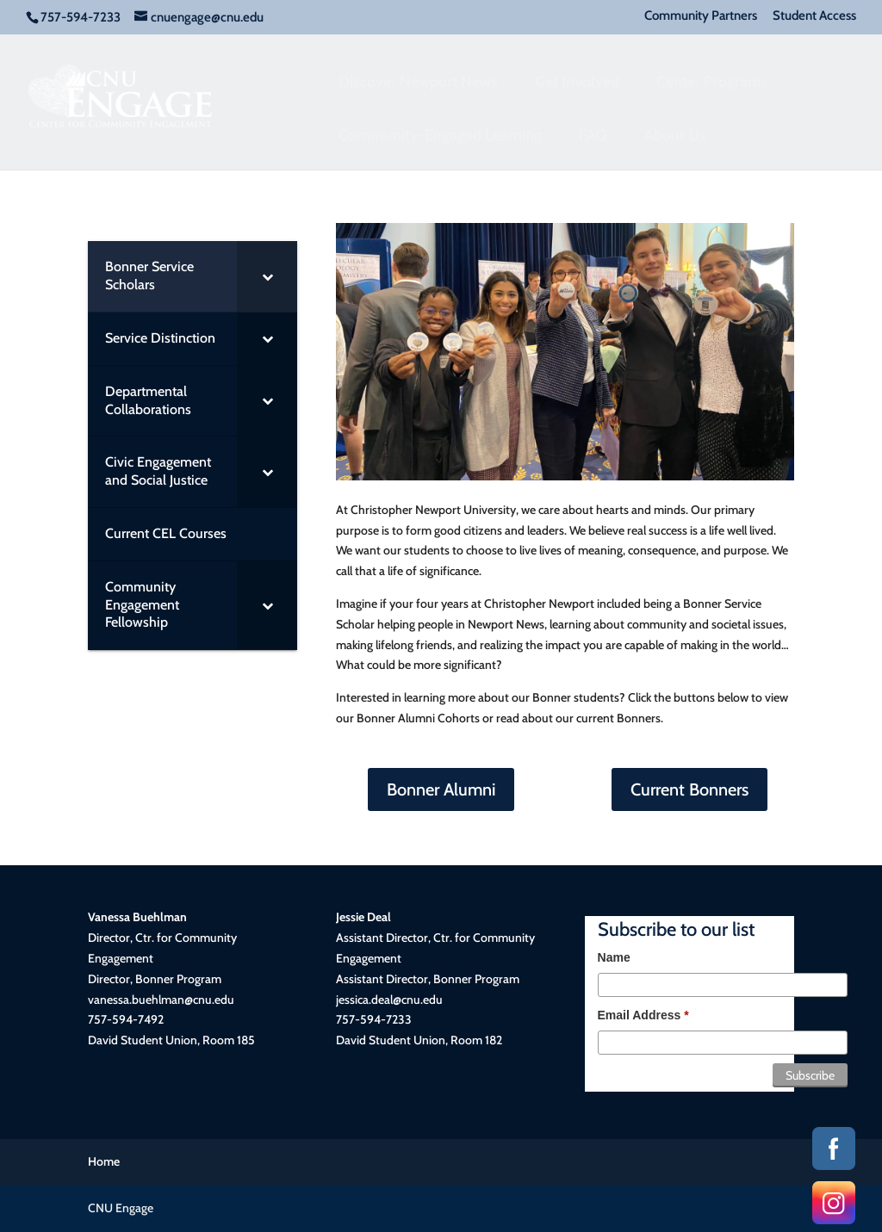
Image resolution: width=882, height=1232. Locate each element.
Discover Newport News (418, 81)
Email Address (643, 1015)
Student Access (814, 16)
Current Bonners (689, 789)
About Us (675, 135)
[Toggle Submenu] (267, 276)
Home (104, 1161)
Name (614, 957)
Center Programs (712, 81)
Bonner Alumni (441, 789)
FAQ (593, 135)
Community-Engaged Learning (440, 135)
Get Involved (577, 81)
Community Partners (700, 16)
